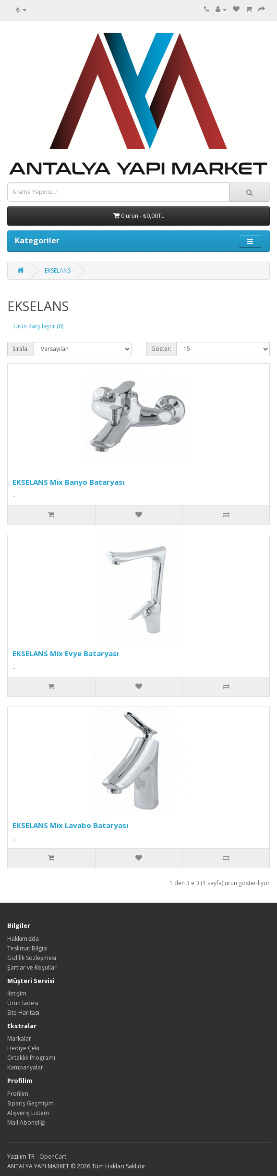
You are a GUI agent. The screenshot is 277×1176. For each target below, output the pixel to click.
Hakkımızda (23, 939)
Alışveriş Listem (28, 1113)
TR (32, 1156)
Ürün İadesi (22, 1003)
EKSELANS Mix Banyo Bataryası (68, 482)
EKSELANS (58, 270)
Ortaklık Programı (31, 1058)
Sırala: (20, 349)
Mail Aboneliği (26, 1122)
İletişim (16, 993)
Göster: (161, 349)
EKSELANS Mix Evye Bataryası (65, 653)
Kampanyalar (25, 1067)
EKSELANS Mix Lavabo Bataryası (70, 825)
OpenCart (52, 1156)
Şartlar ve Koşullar (32, 967)
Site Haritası (23, 1012)
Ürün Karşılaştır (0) (38, 326)
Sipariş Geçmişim (30, 1103)
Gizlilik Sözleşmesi (31, 958)
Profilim (17, 1094)
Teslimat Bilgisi (27, 948)
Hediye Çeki (23, 1048)
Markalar (19, 1038)
